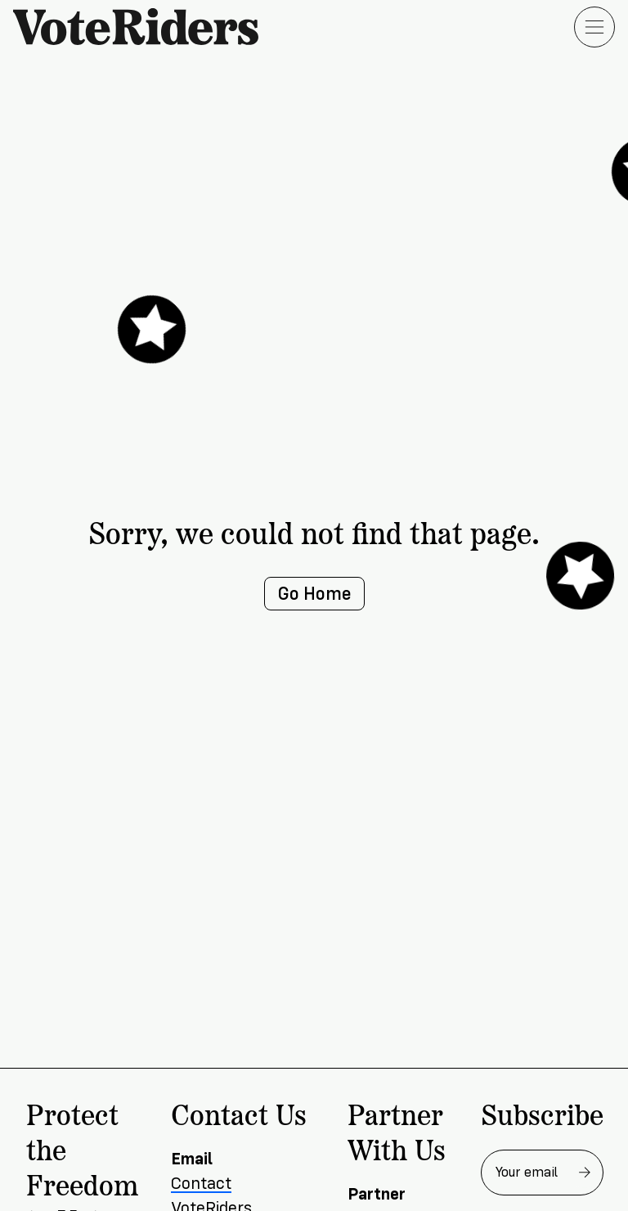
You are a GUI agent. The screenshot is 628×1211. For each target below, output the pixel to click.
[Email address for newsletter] (542, 1172)
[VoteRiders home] (144, 26)
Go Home (314, 593)
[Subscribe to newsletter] (584, 1172)
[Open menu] (594, 27)
